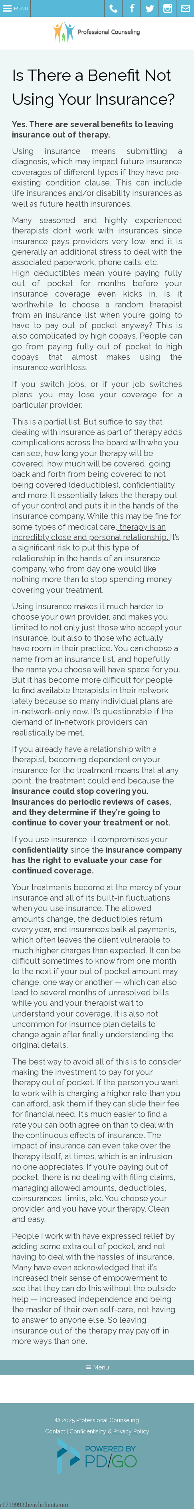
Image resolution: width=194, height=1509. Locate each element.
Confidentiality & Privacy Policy (109, 1431)
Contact (56, 1431)
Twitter (149, 8)
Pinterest (167, 8)
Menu (21, 8)
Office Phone (114, 8)
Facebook (132, 8)
